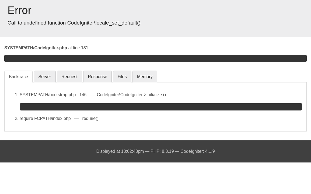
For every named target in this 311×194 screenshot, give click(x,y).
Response (97, 76)
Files (122, 76)
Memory (145, 76)
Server (45, 76)
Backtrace (18, 76)
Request (69, 76)
